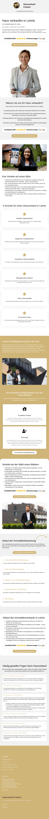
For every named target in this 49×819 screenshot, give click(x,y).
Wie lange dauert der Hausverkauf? (12, 685)
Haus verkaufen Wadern (8, 779)
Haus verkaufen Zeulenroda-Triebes (11, 784)
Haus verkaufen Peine (8, 780)
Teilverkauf (31, 400)
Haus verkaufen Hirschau (8, 782)
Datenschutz (5, 807)
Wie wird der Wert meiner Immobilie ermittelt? (15, 733)
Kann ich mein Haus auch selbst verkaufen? (14, 713)
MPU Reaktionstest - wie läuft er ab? (12, 695)
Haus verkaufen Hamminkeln (9, 787)
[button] (24, 676)
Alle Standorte (5, 790)
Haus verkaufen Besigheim (9, 785)
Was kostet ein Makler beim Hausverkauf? (14, 676)
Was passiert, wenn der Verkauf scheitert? (14, 723)
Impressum (4, 804)
